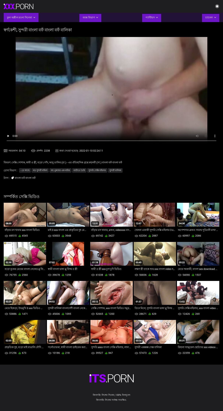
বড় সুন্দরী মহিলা (40, 170)
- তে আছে (24, 170)
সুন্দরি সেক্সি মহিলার (97, 170)
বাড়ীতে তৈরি (79, 170)
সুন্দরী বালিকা (115, 170)
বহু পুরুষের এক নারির (60, 170)
